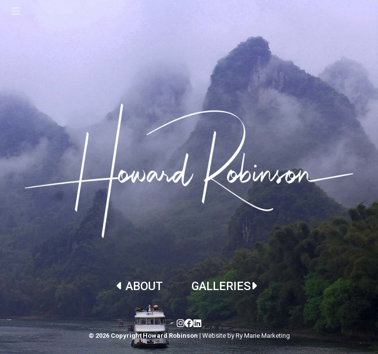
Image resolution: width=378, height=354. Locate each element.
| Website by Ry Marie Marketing (244, 335)
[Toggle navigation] (16, 11)
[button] (283, 247)
